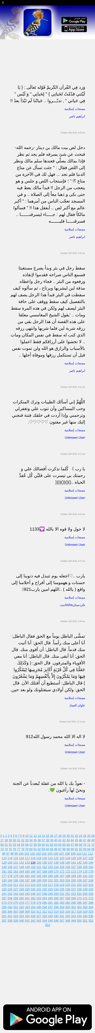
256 (90, 893)
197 (27, 880)
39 (51, 840)
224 (90, 884)
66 (68, 844)
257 (4, 898)
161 (4, 871)
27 (2, 840)
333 (73, 916)
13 (39, 835)
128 (90, 858)
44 (72, 840)
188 (67, 876)
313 (50, 911)
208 (90, 880)
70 (84, 844)
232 (44, 889)
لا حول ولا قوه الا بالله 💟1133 (57, 529)
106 (55, 853)
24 (84, 835)
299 (61, 907)
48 (88, 840)
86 (55, 849)
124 (67, 858)
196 (21, 880)
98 (12, 853)
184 (44, 876)
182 (33, 876)
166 (33, 871)
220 (67, 884)
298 (56, 907)
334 (79, 916)
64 (60, 844)
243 (15, 893)
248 (44, 893)
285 (73, 902)
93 (84, 849)
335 (85, 916)
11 (31, 835)
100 (21, 853)
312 (44, 911)
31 (18, 840)
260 (21, 898)
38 (47, 840)
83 (43, 849)
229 (27, 889)
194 (9, 880)
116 (21, 858)
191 (85, 876)
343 (38, 920)
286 (79, 902)
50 (2, 844)
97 (8, 853)
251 (61, 893)
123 (61, 858)
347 (61, 920)
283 (61, 902)
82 (39, 849)
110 (78, 853)
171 (61, 871)
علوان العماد (77, 705)
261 (27, 898)
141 (73, 862)
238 (79, 889)
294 (33, 907)
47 (84, 840)
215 (38, 884)
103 (38, 853)
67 (72, 844)
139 (61, 862)
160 (90, 867)
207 (85, 880)
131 (15, 862)
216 (44, 884)
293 (27, 907)
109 (73, 853)
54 (18, 844)
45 (76, 840)
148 (21, 867)
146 (9, 867)
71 (88, 844)
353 (47, 925)
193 (4, 880)
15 (47, 835)
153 (50, 867)
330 (56, 916)
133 (27, 862)
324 (21, 916)
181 (27, 876)
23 (80, 835)
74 (6, 849)
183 (38, 876)
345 (50, 920)
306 (9, 911)
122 (56, 858)
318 (79, 911)
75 (10, 849)
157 (73, 867)
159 (85, 867)
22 (76, 835)
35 (35, 840)
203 (61, 880)
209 (4, 884)
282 (56, 902)
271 (85, 898)
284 (67, 902)
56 (27, 844)
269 (73, 898)
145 (4, 867)
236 (67, 889)
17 (55, 835)
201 (50, 880)
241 (4, 893)
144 (90, 862)
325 (27, 916)
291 (15, 907)
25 (88, 835)
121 (50, 858)
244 (21, 893)
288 (90, 902)
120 (44, 858)
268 (67, 898)
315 (61, 911)
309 (27, 911)
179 (15, 876)
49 (93, 840)
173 (73, 871)
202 (56, 880)
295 (38, 907)
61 (47, 844)
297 (50, 907)
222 (79, 884)
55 (22, 844)
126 (79, 858)
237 (73, 889)
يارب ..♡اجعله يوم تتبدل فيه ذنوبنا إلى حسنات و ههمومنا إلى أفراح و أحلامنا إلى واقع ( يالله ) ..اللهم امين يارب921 (48, 582)
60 (43, 844)
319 (85, 911)
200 (44, 880)
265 (50, 898)
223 (85, 884)
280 (44, 902)
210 (9, 884)
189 (73, 876)
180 (21, 876)
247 (38, 893)
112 (90, 853)
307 (15, 911)
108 (67, 853)
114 (9, 858)
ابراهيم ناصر (77, 116)
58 (35, 844)
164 (21, 871)
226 (9, 889)
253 (73, 893)
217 (50, 884)
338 (9, 920)
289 (4, 907)
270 (79, 898)
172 (67, 871)
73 (2, 849)
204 (67, 880)
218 (56, 884)
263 (38, 898)
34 (31, 840)
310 (33, 911)
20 (68, 835)
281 (50, 902)
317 (73, 911)
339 (15, 920)
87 (60, 849)
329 (50, 916)
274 (9, 902)
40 (55, 840)
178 (9, 876)
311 (38, 911)
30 (14, 840)
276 (21, 902)
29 (10, 840)
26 (93, 835)
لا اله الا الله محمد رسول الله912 (55, 736)
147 (15, 867)
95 (93, 849)
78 (22, 849)
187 (61, 876)
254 (79, 893)
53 (14, 844)
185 (50, 876)
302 (79, 907)
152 (44, 867)
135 (38, 862)
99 (16, 853)
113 (4, 858)
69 (80, 844)
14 (43, 835)
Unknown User (75, 437)
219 (61, 884)
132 (21, 862)
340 (21, 920)
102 (32, 853)
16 (51, 835)
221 (73, 884)
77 (18, 849)
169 (50, 871)
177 (4, 876)
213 (27, 884)
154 (56, 867)
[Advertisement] (47, 56)
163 (15, 871)
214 (33, 884)
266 (56, 898)
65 (64, 844)
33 (27, 840)
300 (67, 907)
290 (9, 907)
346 (56, 920)
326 (33, 916)
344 (44, 920)
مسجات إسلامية (74, 109)
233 (50, 889)
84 (47, 849)
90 (72, 849)
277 (27, 902)
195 (15, 880)
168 (44, 871)
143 (85, 862)
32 (22, 840)
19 (64, 835)
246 (33, 893)
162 (9, 871)
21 (72, 835)
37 (43, 840)
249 (50, 893)
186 (56, 876)
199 (38, 880)
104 (44, 853)
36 (39, 840)
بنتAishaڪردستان (72, 605)
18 (60, 835)
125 (73, 858)
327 (38, 916)
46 (80, 840)
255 (85, 893)
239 (85, 889)
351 (85, 920)
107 (61, 853)
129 (4, 862)
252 (67, 893)
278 (33, 902)
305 (4, 911)
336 (90, 916)
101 (26, 853)
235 (61, 889)
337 (4, 920)
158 (79, 867)
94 (88, 849)
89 (68, 849)
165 (27, 871)
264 (44, 898)
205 (73, 880)
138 (56, 862)
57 (31, 844)
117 (27, 858)
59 (39, 844)
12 (35, 835)
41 (60, 840)
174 (79, 871)
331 (61, 916)
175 (85, 871)
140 (67, 862)
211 (15, 884)
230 (33, 889)
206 (79, 880)
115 (15, 858)
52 (10, 844)
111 (84, 853)
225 (4, 889)
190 (79, 876)
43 (68, 840)
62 (51, 844)
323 (15, 916)
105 (50, 853)
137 (50, 862)
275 (15, 902)
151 (38, 867)
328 (44, 916)
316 (67, 911)
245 (27, 893)
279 (38, 902)
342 (33, 920)
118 (33, 858)
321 (4, 916)
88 (64, 849)
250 (56, 893)
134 (33, 862)
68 (76, 844)
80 (31, 849)
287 (85, 902)
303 (85, 907)
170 (56, 871)
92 (80, 849)
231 (38, 889)
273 (4, 902)
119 (38, 858)
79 (27, 849)
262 (33, 898)
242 (9, 893)
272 (90, 898)
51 (6, 844)
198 (33, 880)
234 (56, 889)
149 (27, 867)
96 (3, 853)
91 (76, 849)
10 (27, 835)
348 (67, 920)
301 (73, 907)
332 (67, 916)
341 (27, 920)
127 (85, 858)
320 (90, 911)
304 (90, 907)
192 (90, 876)
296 (44, 907)
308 (21, 911)
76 (14, 849)
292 (21, 907)
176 (90, 871)
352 (90, 920)
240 (90, 889)
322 (9, 916)
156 (67, 867)
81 (35, 849)
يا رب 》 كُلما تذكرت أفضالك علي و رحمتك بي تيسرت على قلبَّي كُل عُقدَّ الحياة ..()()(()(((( (52, 475)
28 (6, 840)
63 (55, 844)
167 (38, 871)
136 (44, 862)
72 (93, 844)
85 (51, 849)
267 (61, 898)
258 (9, 898)
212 (21, 884)
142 (79, 862)
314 (56, 911)
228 (21, 889)
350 (79, 920)
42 (64, 840)
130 (9, 862)
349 (73, 920)
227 (15, 889)
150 (33, 867)
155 (61, 867)
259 (15, 898)
